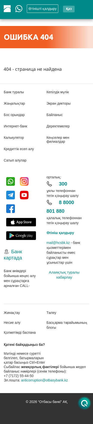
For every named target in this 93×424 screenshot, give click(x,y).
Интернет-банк (15, 126)
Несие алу (12, 323)
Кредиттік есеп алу (19, 149)
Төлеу (51, 313)
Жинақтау (12, 313)
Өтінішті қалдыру (43, 9)
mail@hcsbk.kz (58, 243)
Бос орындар (14, 115)
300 (63, 184)
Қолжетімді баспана (20, 332)
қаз (69, 8)
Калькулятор (14, 138)
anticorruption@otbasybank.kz (44, 380)
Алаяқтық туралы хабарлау (64, 274)
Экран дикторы (59, 103)
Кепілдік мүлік (58, 92)
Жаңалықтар (14, 103)
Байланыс (55, 115)
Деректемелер (58, 126)
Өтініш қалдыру (60, 233)
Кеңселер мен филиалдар (58, 139)
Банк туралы (14, 92)
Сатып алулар (15, 160)
